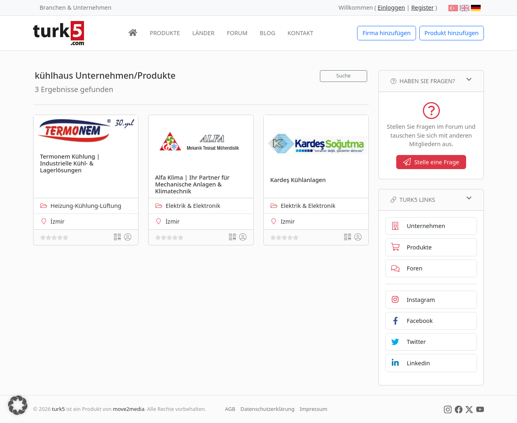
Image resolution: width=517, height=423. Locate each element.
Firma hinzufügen (386, 33)
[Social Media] (448, 409)
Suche (343, 75)
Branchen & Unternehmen (75, 7)
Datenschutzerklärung (267, 409)
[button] (18, 405)
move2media (129, 409)
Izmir (288, 221)
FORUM (237, 33)
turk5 (58, 409)
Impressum (314, 409)
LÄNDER (203, 33)
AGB (230, 409)
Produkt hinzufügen (452, 33)
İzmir (57, 221)
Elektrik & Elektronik (193, 205)
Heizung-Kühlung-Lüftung (85, 205)
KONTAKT (300, 33)
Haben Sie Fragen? (431, 81)
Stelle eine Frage (431, 162)
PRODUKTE (165, 33)
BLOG (267, 33)
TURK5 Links (431, 199)
